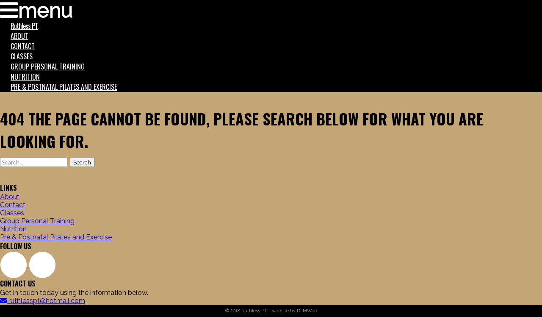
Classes (22, 56)
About (19, 36)
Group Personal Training (48, 66)
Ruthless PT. (24, 26)
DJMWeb (307, 311)
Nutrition (25, 77)
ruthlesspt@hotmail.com (42, 301)
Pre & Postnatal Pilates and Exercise (64, 87)
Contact (23, 46)
